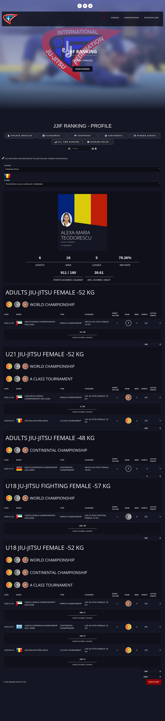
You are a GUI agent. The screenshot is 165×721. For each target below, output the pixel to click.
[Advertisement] (82, 703)
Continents (113, 136)
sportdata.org (151, 18)
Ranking (115, 18)
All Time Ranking (66, 142)
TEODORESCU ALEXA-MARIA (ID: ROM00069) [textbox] (24, 184)
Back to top (154, 684)
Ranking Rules (98, 142)
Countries (82, 136)
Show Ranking (82, 69)
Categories (51, 136)
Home (103, 18)
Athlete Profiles (20, 136)
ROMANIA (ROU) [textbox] (12, 169)
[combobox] (82, 170)
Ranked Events (145, 136)
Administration (131, 18)
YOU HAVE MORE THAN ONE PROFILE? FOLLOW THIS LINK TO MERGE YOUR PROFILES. (35, 159)
